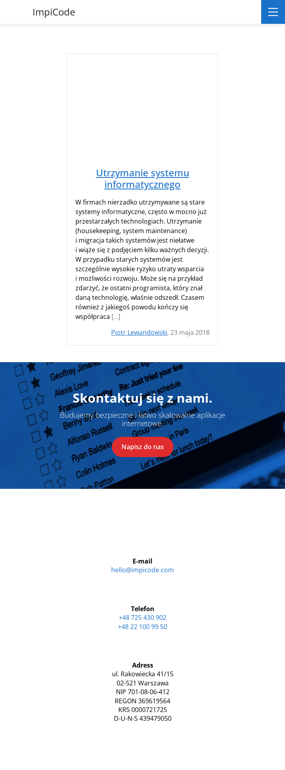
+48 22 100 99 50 (142, 626)
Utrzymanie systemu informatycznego (142, 178)
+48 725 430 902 (142, 617)
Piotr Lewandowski (139, 332)
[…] (116, 316)
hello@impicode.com (142, 569)
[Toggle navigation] (273, 12)
